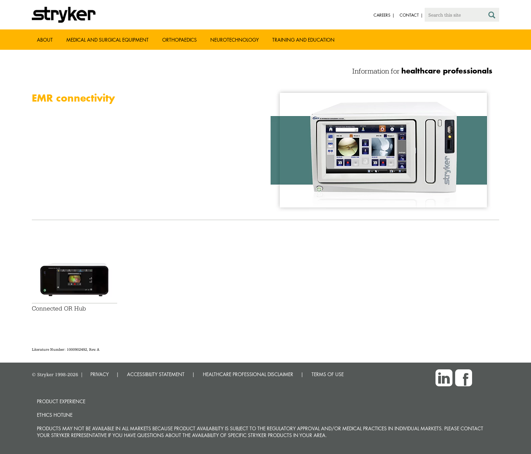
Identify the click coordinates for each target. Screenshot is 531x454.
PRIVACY (99, 374)
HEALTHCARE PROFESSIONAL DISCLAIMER (248, 374)
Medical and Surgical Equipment (107, 40)
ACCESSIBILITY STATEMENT (156, 374)
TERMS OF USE (328, 374)
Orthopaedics (179, 40)
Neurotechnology (234, 40)
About (45, 40)
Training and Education (303, 40)
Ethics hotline (54, 415)
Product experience (61, 401)
